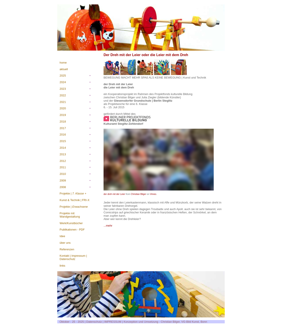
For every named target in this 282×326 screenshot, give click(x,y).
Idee (62, 236)
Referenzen (67, 249)
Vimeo (153, 194)
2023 (63, 88)
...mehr (108, 225)
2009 (63, 180)
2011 (63, 167)
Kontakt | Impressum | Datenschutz (73, 257)
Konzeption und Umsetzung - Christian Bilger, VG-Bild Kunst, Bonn (165, 321)
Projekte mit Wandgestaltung (70, 215)
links (62, 265)
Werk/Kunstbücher (71, 223)
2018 (63, 121)
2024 (63, 82)
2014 (63, 147)
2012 (63, 161)
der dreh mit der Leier (114, 194)
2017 (63, 128)
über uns (65, 242)
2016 (63, 134)
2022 (63, 95)
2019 (63, 115)
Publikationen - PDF (72, 229)
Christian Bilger (138, 194)
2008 (63, 187)
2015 (63, 141)
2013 (63, 154)
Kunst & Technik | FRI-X (74, 200)
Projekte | (73, 193)
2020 (63, 108)
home (63, 62)
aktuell (64, 69)
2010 (63, 174)
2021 (63, 102)
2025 (63, 75)
